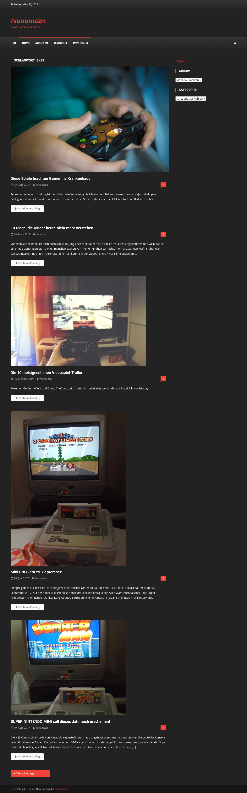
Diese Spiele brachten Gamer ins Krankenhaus (50, 178)
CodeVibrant (61, 789)
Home (26, 43)
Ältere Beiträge (25, 773)
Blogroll (60, 43)
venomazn (42, 184)
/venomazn (28, 20)
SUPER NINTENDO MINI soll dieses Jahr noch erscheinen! (60, 721)
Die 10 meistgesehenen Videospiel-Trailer (46, 372)
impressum (80, 43)
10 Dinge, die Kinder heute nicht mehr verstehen (52, 228)
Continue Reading (27, 208)
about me (41, 43)
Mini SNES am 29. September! (36, 572)
